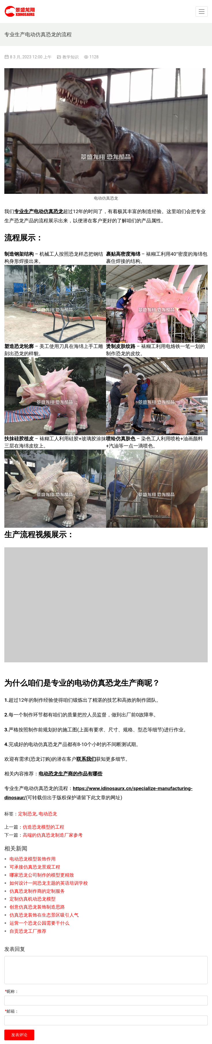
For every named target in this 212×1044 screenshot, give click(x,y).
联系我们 (86, 759)
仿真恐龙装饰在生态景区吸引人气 (44, 915)
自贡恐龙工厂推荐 (28, 931)
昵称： (12, 991)
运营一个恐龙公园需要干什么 (39, 923)
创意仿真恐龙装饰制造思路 (37, 907)
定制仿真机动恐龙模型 (33, 899)
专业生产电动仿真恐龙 (38, 211)
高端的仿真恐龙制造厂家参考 (53, 835)
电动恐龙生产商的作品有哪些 (70, 774)
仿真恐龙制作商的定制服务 (37, 891)
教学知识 (71, 57)
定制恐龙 (27, 814)
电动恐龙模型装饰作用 (33, 859)
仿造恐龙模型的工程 (43, 827)
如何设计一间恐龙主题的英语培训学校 (49, 883)
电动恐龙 (48, 814)
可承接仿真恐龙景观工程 (35, 867)
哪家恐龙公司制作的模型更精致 (42, 875)
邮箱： (12, 1011)
